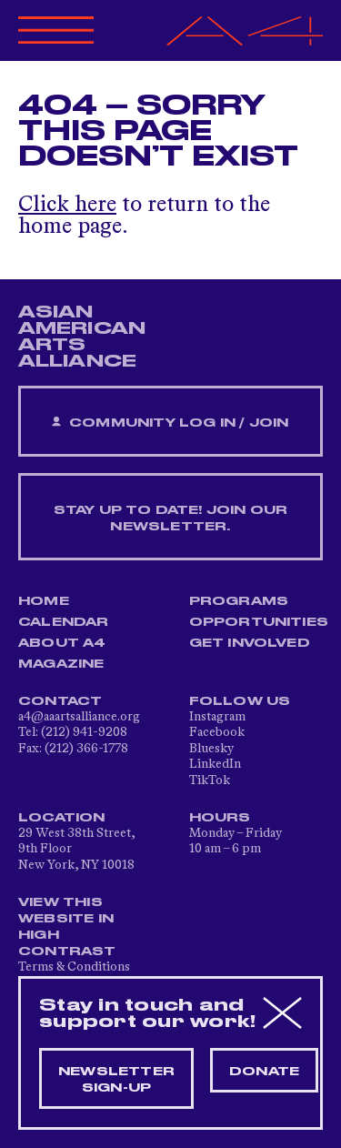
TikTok (209, 780)
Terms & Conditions (74, 967)
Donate (264, 1071)
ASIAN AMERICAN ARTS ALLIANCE (81, 336)
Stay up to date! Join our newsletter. (171, 518)
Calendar (63, 622)
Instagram (217, 716)
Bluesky (211, 748)
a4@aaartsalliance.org (79, 716)
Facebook (217, 732)
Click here (67, 206)
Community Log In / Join (170, 422)
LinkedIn (215, 764)
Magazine (61, 664)
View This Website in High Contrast (67, 927)
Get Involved (249, 643)
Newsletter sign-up (116, 1079)
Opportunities (259, 622)
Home (43, 601)
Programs (239, 601)
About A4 (62, 643)
